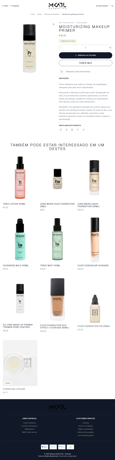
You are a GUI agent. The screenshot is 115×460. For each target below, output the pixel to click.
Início (33, 14)
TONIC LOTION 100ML (14, 207)
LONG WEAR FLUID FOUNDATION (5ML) (57, 210)
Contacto (85, 423)
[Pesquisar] (14, 6)
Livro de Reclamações (85, 435)
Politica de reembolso (85, 429)
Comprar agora (85, 63)
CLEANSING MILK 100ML (16, 277)
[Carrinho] (112, 6)
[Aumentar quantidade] (110, 48)
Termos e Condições (85, 426)
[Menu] (5, 6)
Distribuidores (29, 429)
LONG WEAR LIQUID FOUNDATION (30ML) (89, 213)
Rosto (39, 14)
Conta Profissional (29, 423)
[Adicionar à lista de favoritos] (74, 72)
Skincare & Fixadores (51, 14)
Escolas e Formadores (29, 426)
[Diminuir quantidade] (61, 48)
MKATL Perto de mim (29, 432)
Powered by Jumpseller (68, 456)
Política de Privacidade (85, 432)
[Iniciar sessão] (103, 6)
